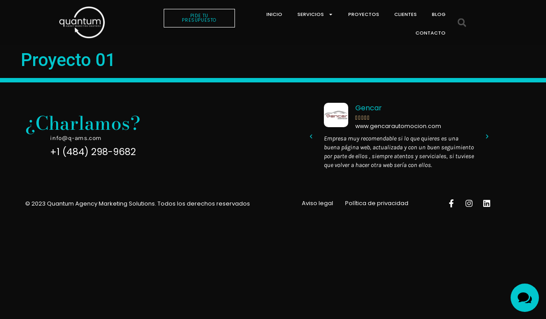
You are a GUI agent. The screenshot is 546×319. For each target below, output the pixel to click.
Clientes (405, 14)
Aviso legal (317, 203)
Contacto (430, 32)
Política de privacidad (376, 203)
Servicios (315, 14)
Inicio (274, 14)
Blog (439, 14)
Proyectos (363, 14)
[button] (461, 22)
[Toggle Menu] (525, 298)
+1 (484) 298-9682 (93, 151)
